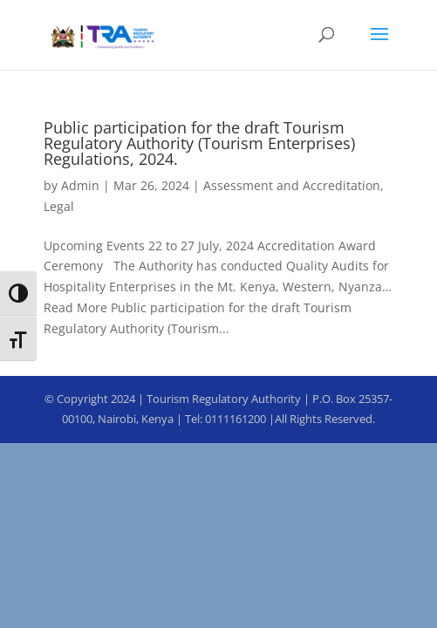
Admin (80, 185)
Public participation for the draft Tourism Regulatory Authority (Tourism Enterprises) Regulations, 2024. (199, 143)
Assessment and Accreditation (291, 185)
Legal (59, 206)
